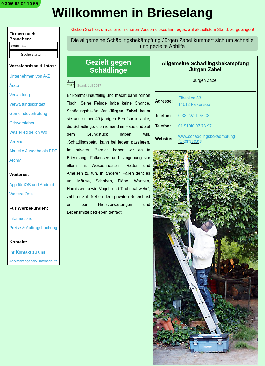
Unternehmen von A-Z (29, 76)
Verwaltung (19, 95)
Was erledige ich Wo (28, 132)
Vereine (16, 141)
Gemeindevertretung (28, 113)
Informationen (22, 218)
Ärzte (14, 85)
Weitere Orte (21, 194)
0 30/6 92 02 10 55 (19, 3)
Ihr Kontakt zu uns (27, 252)
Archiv (15, 160)
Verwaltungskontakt (27, 104)
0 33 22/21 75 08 (193, 115)
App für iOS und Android (31, 184)
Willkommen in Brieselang (132, 12)
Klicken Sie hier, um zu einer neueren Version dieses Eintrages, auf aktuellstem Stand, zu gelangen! (162, 29)
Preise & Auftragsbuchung (33, 228)
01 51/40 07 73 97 (195, 126)
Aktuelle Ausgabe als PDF (33, 151)
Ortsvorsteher (21, 123)
